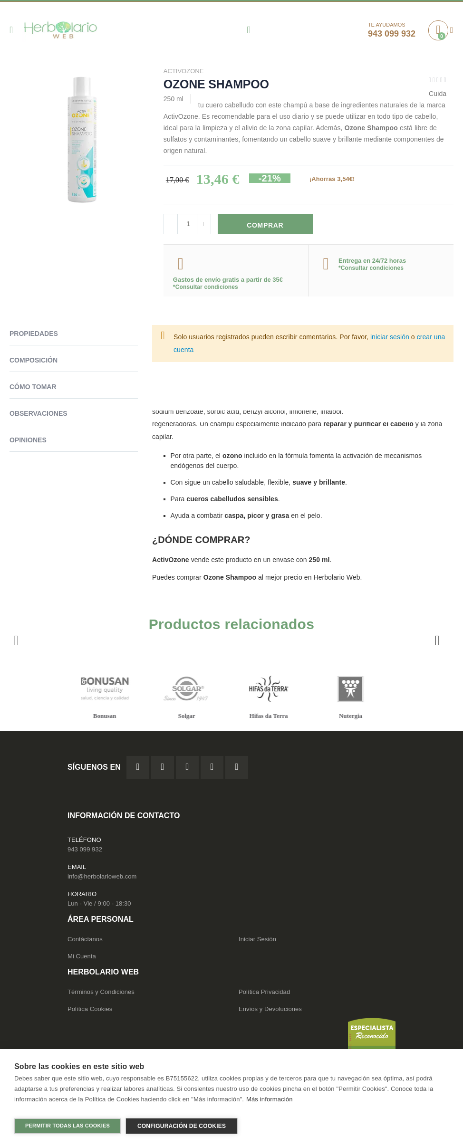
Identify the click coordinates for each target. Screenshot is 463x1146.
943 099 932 (85, 850)
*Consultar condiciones (205, 288)
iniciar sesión (389, 338)
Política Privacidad (264, 993)
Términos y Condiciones (101, 993)
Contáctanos (85, 940)
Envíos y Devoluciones (270, 1010)
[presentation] (437, 642)
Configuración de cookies (181, 1126)
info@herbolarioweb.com (102, 877)
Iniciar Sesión (257, 940)
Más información (269, 1103)
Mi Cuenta (82, 957)
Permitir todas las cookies (67, 1125)
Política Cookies (90, 1010)
